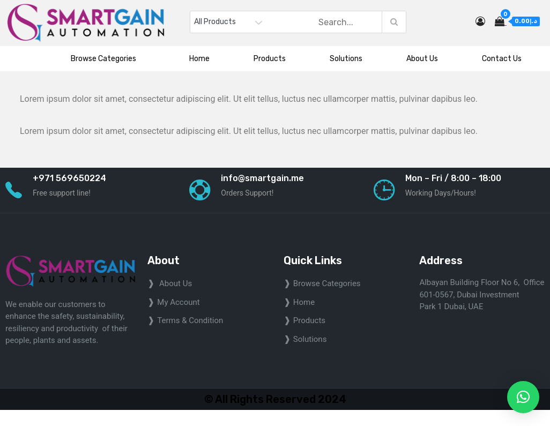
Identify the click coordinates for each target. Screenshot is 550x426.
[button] (523, 397)
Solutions (346, 58)
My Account (178, 302)
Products (270, 58)
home (304, 302)
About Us (422, 58)
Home (199, 58)
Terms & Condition (190, 320)
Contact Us (502, 58)
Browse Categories (108, 58)
